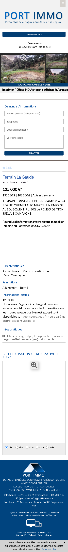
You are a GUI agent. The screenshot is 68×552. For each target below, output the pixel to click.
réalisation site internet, (49, 512)
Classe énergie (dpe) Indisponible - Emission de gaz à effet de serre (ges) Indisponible (32, 337)
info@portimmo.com (42, 498)
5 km (40, 447)
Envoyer (34, 153)
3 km (19, 447)
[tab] (34, 337)
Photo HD (23, 89)
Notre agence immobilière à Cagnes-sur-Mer (34, 490)
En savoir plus (49, 549)
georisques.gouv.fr (35, 316)
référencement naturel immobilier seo (28, 515)
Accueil (17, 486)
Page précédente (34, 34)
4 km (30, 447)
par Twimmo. (50, 515)
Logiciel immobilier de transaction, (24, 512)
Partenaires (47, 486)
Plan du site (31, 486)
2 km (9, 447)
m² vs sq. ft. (51, 89)
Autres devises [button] (43, 195)
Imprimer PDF (11, 89)
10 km (50, 447)
